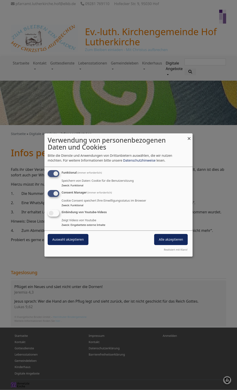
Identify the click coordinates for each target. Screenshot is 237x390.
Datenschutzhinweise (139, 160)
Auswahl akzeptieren (68, 239)
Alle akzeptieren (171, 239)
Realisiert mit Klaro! (175, 249)
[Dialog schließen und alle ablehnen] (189, 136)
